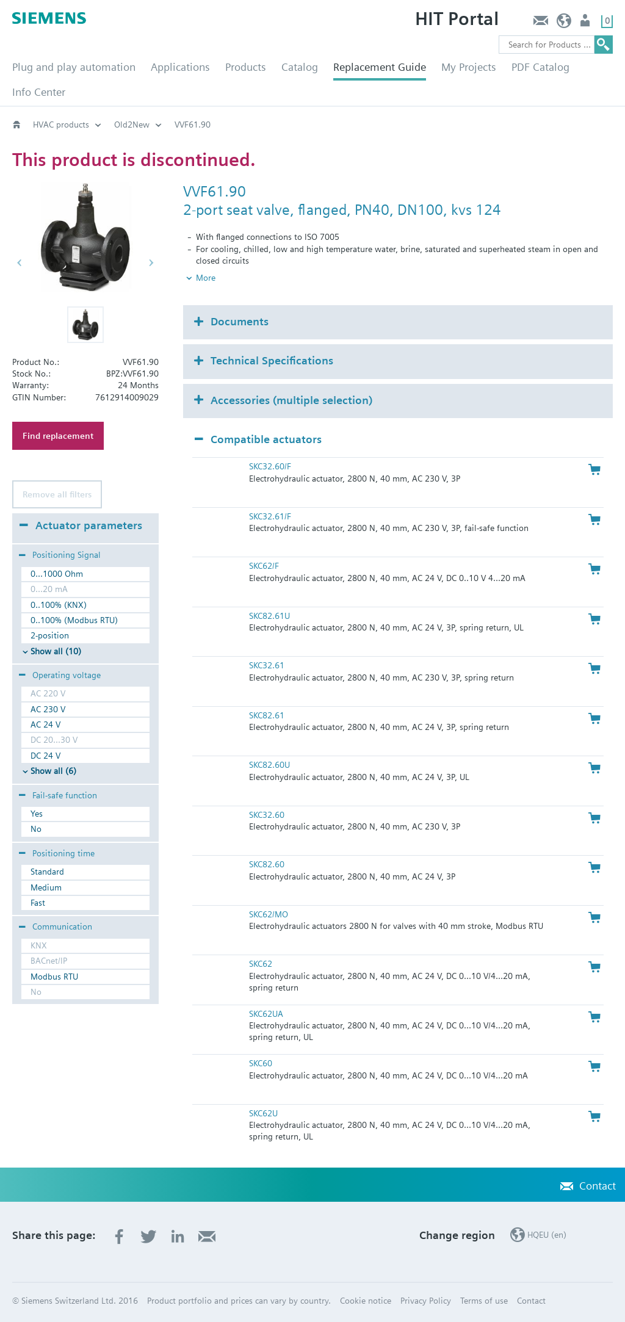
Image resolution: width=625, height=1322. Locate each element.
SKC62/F (264, 566)
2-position (50, 635)
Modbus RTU (54, 976)
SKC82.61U (269, 616)
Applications (180, 66)
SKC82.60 (266, 864)
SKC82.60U (269, 765)
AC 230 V (48, 709)
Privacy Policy (425, 1301)
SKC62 (260, 964)
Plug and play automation (73, 66)
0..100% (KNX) (59, 605)
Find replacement (58, 436)
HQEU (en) (564, 23)
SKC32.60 (266, 815)
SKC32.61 (266, 665)
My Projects (468, 66)
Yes (37, 813)
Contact (540, 23)
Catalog (299, 66)
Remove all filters (57, 494)
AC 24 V (45, 724)
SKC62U (263, 1113)
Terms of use (484, 1301)
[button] (85, 324)
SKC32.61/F (270, 516)
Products (245, 66)
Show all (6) (53, 771)
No (36, 829)
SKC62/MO (268, 914)
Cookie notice (365, 1301)
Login (586, 23)
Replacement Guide (379, 66)
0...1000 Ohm (57, 574)
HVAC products (61, 124)
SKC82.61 (266, 715)
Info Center (38, 91)
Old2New (132, 124)
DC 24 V (45, 755)
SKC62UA (266, 1014)
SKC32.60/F (270, 466)
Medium (46, 887)
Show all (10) (56, 651)
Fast (38, 903)
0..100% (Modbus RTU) (74, 620)
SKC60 (260, 1063)
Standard (47, 871)
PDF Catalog (540, 66)
